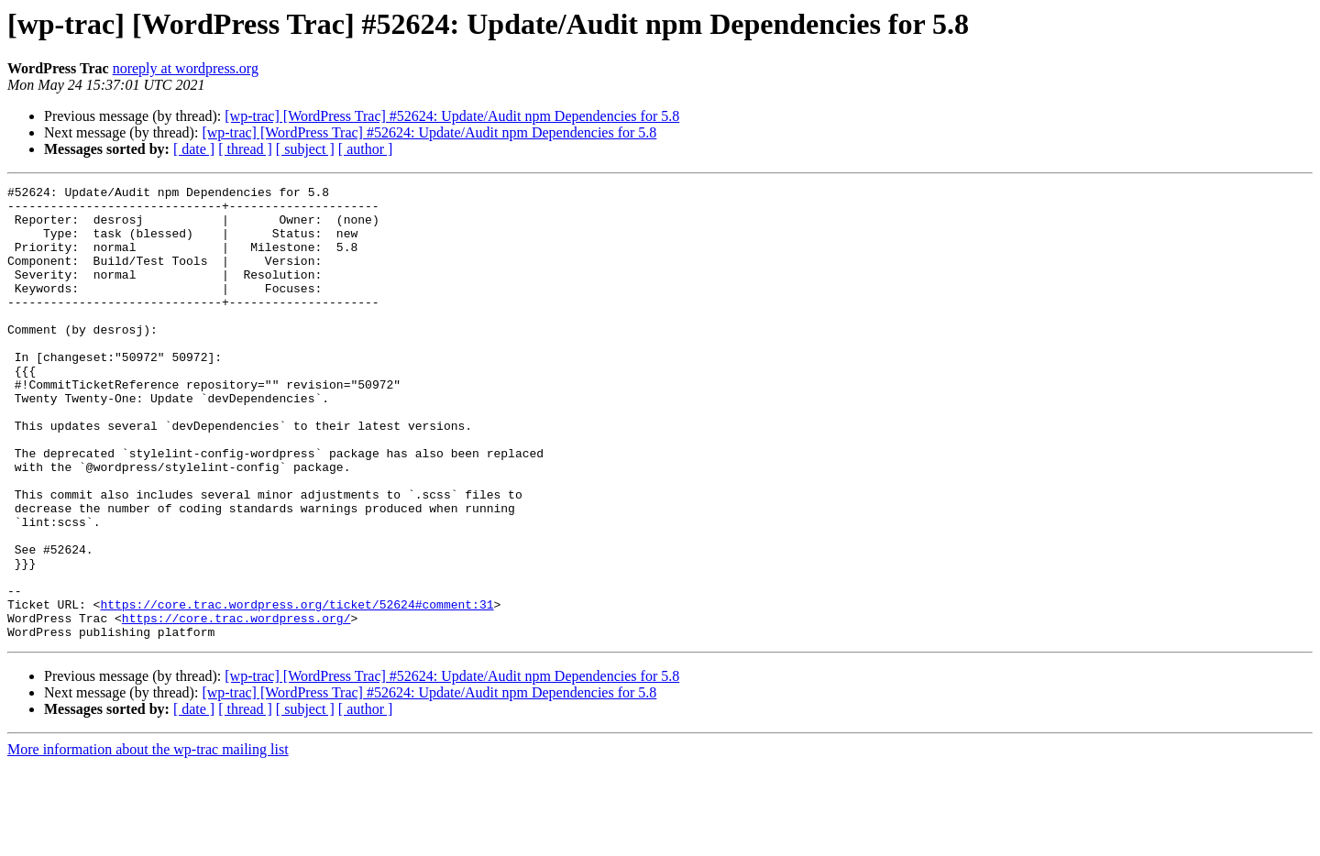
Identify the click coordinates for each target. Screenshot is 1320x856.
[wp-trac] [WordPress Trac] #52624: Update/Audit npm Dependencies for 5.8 (452, 116)
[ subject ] (305, 149)
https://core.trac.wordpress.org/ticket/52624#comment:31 (296, 689)
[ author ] (365, 149)
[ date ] (193, 149)
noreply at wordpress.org (185, 68)
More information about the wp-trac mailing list (148, 840)
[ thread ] (245, 149)
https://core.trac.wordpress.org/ (236, 705)
